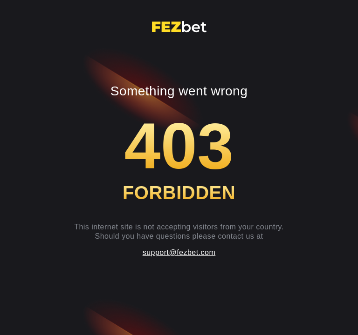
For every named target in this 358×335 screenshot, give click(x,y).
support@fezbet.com (179, 252)
